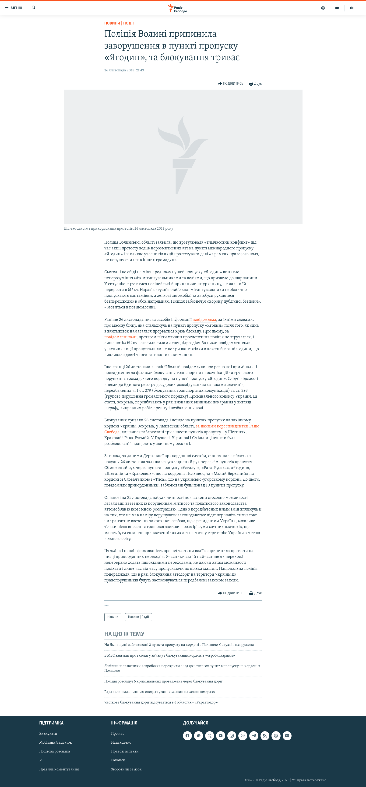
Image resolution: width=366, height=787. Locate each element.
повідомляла (204, 320)
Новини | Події (119, 23)
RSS (42, 760)
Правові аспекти (125, 751)
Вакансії (118, 760)
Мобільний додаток (55, 743)
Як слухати (48, 734)
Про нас (117, 734)
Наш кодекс (121, 743)
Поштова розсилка (54, 751)
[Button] (230, 84)
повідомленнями (120, 337)
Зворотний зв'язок (126, 769)
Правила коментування (59, 769)
